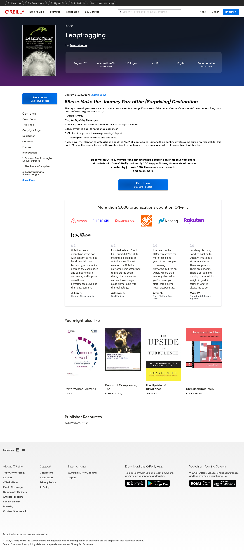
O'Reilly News (10, 482)
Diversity (8, 506)
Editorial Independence (49, 544)
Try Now (231, 11)
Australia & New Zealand (82, 472)
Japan (72, 477)
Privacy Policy (48, 482)
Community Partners (15, 492)
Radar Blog (72, 11)
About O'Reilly (13, 466)
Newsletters (46, 477)
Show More (28, 180)
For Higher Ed (57, 3)
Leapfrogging (98, 94)
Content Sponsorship (15, 511)
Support (45, 466)
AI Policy (44, 487)
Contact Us (46, 472)
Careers (7, 477)
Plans (202, 11)
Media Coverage (13, 487)
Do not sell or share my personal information (25, 534)
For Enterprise (14, 3)
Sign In (215, 11)
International (77, 466)
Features (55, 11)
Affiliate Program (13, 496)
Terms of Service (11, 544)
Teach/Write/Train (14, 472)
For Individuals (77, 3)
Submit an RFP (11, 501)
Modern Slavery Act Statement (78, 544)
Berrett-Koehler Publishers (206, 65)
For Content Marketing (102, 3)
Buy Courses (92, 11)
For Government (36, 3)
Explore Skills (36, 11)
